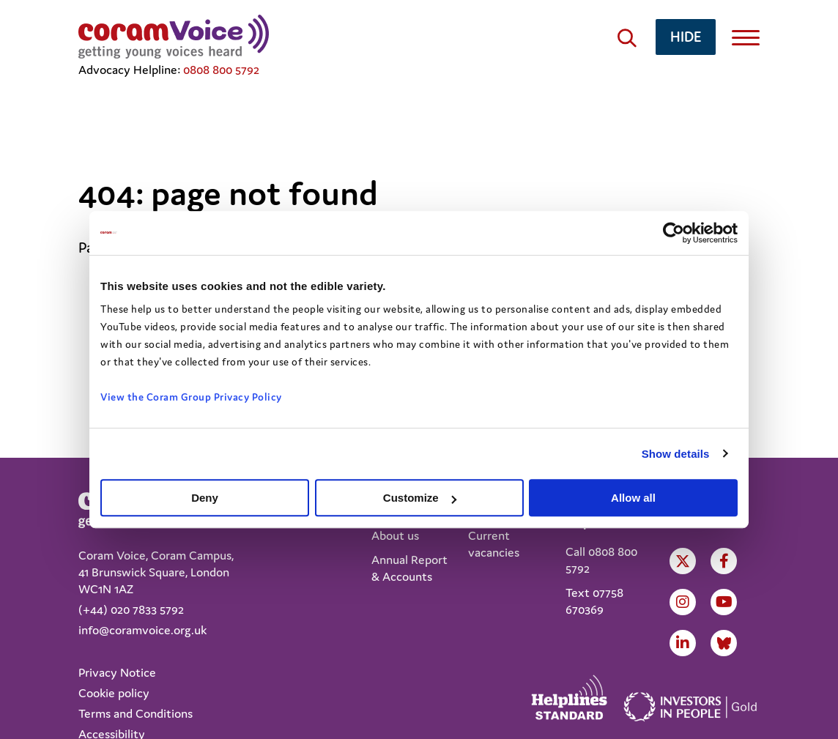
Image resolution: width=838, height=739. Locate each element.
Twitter (682, 561)
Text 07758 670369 (594, 600)
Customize (419, 497)
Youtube (724, 602)
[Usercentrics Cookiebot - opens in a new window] (673, 233)
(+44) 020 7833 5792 (131, 609)
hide (685, 36)
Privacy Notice (117, 672)
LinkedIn (682, 643)
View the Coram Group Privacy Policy (191, 397)
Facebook (724, 561)
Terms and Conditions (135, 713)
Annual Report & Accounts (409, 568)
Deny (204, 497)
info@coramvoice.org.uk (142, 630)
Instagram (682, 602)
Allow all (633, 497)
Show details (676, 454)
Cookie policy (113, 693)
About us (395, 535)
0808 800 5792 (221, 69)
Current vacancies (493, 543)
